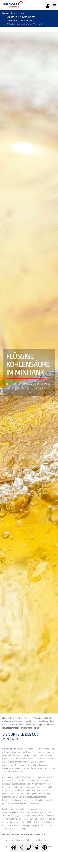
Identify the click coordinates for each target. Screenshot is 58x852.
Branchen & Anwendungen (21, 17)
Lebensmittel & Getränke (20, 20)
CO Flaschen (20, 815)
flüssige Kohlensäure (15, 748)
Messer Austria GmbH (13, 13)
